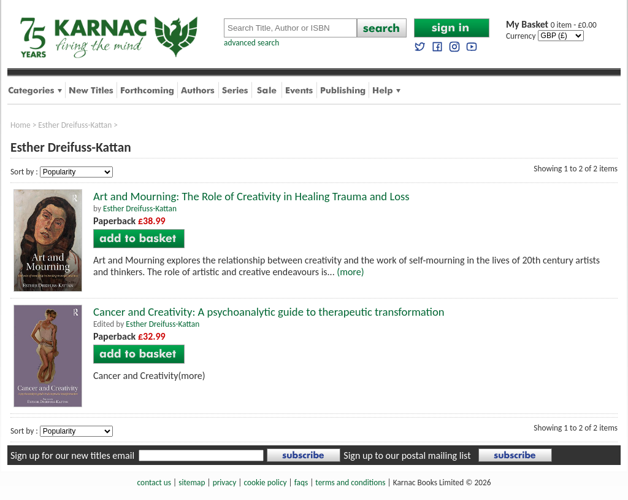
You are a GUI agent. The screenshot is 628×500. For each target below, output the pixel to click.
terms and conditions (350, 482)
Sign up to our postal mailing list (406, 455)
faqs (301, 482)
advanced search (251, 42)
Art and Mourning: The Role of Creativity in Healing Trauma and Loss (251, 196)
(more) (350, 272)
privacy (225, 482)
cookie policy (264, 482)
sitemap (191, 482)
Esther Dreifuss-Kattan (75, 125)
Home (20, 125)
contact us (154, 482)
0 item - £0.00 (551, 25)
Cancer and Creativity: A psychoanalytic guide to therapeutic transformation (269, 312)
